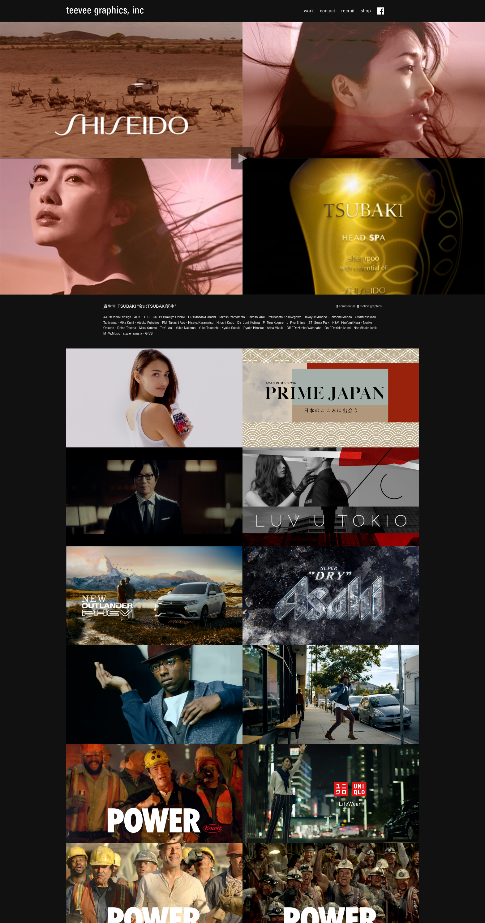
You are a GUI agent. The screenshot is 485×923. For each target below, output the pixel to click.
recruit (348, 10)
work (309, 10)
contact (327, 10)
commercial (347, 306)
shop (366, 10)
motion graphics (371, 306)
